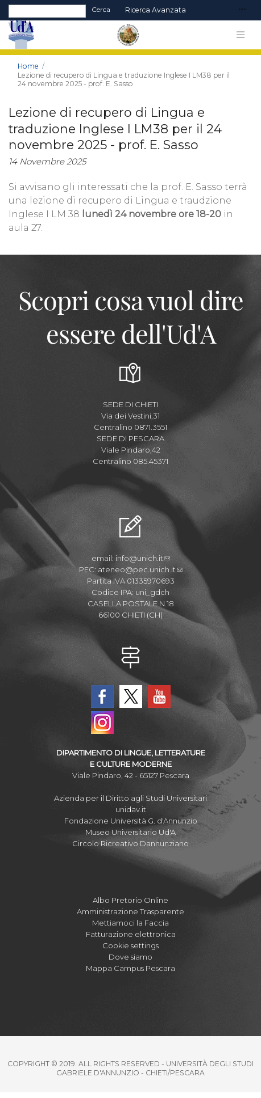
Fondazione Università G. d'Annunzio (130, 820)
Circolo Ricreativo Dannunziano (130, 843)
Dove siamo (130, 956)
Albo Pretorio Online (130, 900)
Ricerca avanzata (155, 10)
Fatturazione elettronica (131, 934)
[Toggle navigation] (242, 10)
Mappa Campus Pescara (130, 968)
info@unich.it (142, 558)
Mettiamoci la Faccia (130, 922)
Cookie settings (130, 945)
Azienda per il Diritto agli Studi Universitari (130, 798)
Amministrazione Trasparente (130, 911)
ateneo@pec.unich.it (140, 569)
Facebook (102, 696)
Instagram (102, 723)
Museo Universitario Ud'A (130, 832)
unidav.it (130, 809)
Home (28, 66)
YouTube (159, 696)
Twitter (131, 696)
